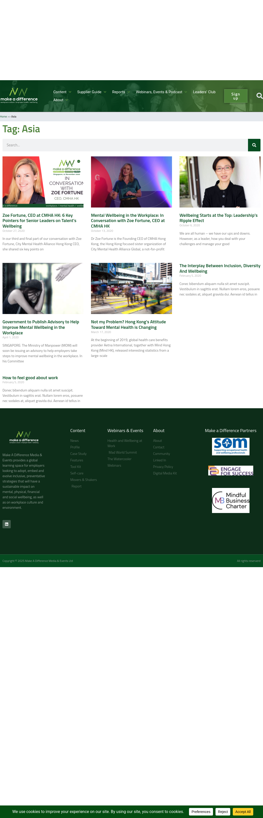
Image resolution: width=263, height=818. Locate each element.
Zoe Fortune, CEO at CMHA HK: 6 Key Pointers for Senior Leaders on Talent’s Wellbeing (39, 220)
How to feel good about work (30, 377)
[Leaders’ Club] (204, 92)
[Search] (254, 145)
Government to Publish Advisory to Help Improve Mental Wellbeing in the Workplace (40, 327)
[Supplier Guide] (92, 92)
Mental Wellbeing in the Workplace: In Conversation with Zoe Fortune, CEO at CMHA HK (128, 220)
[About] (61, 100)
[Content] (63, 92)
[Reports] (122, 92)
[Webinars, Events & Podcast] (162, 92)
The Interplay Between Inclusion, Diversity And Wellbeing (220, 268)
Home (3, 117)
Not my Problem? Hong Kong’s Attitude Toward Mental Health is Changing (128, 324)
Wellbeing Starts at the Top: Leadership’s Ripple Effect (219, 218)
